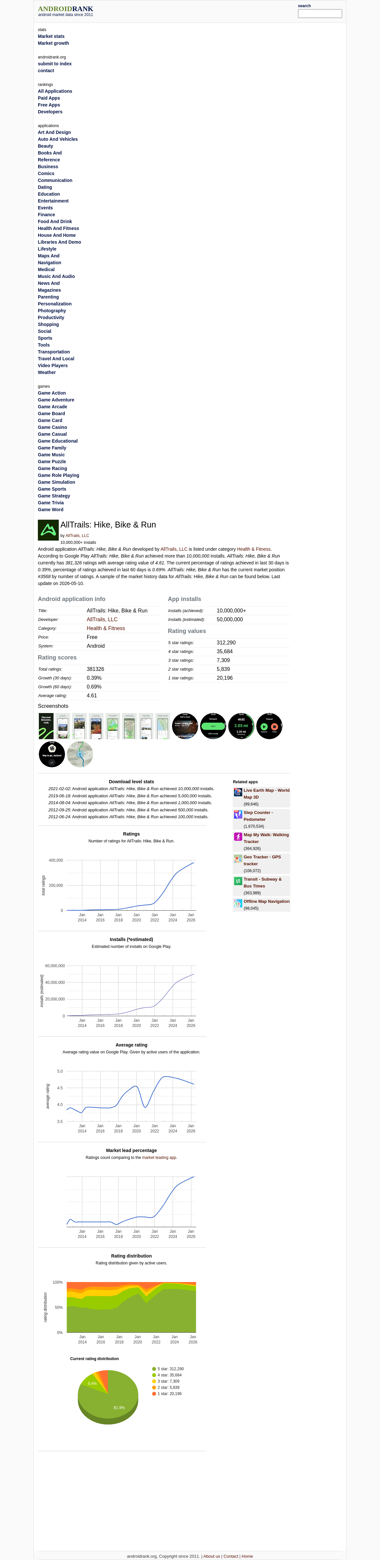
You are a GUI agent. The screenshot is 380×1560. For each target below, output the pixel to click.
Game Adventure (56, 399)
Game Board (51, 413)
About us (211, 1556)
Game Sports (52, 489)
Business (48, 166)
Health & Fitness (254, 549)
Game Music (51, 454)
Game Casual (52, 434)
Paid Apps (49, 98)
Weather (47, 372)
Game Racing (52, 468)
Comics (46, 173)
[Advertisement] (203, 10)
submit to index (54, 63)
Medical (46, 269)
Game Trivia (51, 502)
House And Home (57, 235)
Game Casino (52, 427)
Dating (45, 187)
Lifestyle (47, 249)
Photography (52, 310)
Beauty (45, 146)
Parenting (48, 297)
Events (45, 207)
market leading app (159, 1157)
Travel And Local (56, 358)
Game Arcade (52, 406)
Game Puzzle (52, 461)
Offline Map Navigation (267, 901)
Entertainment (53, 200)
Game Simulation (56, 482)
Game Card (50, 420)
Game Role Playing (58, 475)
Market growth (53, 43)
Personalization (54, 303)
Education (49, 194)
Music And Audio (56, 276)
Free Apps (49, 104)
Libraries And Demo (59, 242)
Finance (46, 214)
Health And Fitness (58, 228)
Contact (231, 1556)
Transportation (54, 351)
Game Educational (58, 441)
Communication (55, 180)
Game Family (52, 447)
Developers (50, 111)
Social (44, 331)
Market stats (51, 36)
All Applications (55, 91)
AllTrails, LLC (77, 535)
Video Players (53, 365)
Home (247, 1556)
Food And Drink (55, 221)
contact (46, 70)
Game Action (52, 393)
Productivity (51, 317)
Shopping (48, 324)
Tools (44, 345)
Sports (45, 338)
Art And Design (54, 132)
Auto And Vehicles (58, 139)
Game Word (50, 509)
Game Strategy (54, 495)
